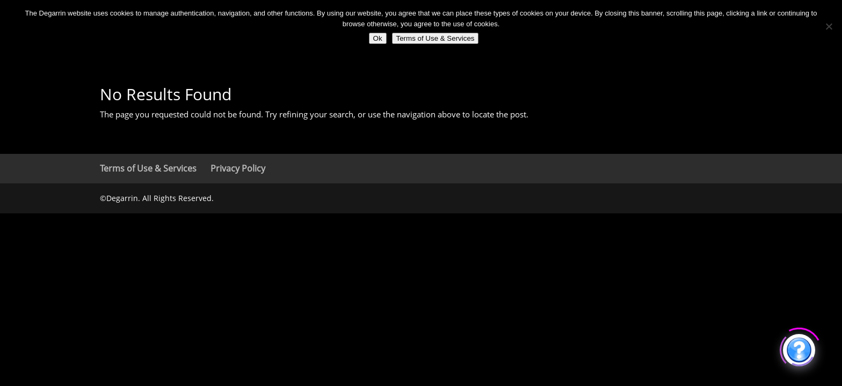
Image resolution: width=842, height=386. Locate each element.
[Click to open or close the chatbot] (799, 348)
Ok (377, 38)
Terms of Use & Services (148, 168)
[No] (828, 26)
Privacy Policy (237, 168)
